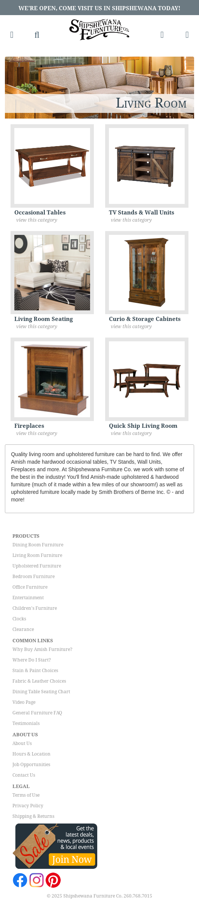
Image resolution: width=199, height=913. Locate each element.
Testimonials (26, 723)
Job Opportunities (31, 764)
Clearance (23, 629)
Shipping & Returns (33, 816)
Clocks (19, 619)
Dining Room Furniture (37, 544)
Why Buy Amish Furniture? (42, 649)
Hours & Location (31, 754)
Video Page (23, 702)
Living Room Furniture (37, 555)
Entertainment (28, 597)
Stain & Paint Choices (35, 670)
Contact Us (23, 775)
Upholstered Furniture (36, 566)
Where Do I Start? (31, 660)
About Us (22, 743)
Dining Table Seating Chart (41, 691)
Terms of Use (26, 795)
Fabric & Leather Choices (39, 681)
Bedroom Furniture (33, 576)
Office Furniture (29, 587)
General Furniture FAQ (37, 713)
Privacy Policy (27, 805)
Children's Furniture (34, 608)
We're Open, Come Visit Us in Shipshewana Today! (99, 8)
